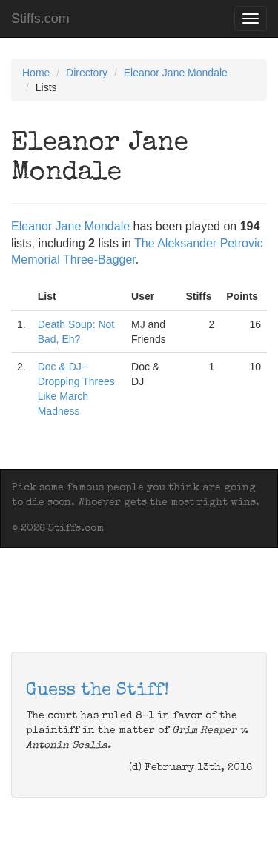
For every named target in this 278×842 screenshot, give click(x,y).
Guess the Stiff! (97, 691)
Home (36, 72)
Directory (86, 72)
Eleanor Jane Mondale (176, 72)
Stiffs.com (40, 18)
